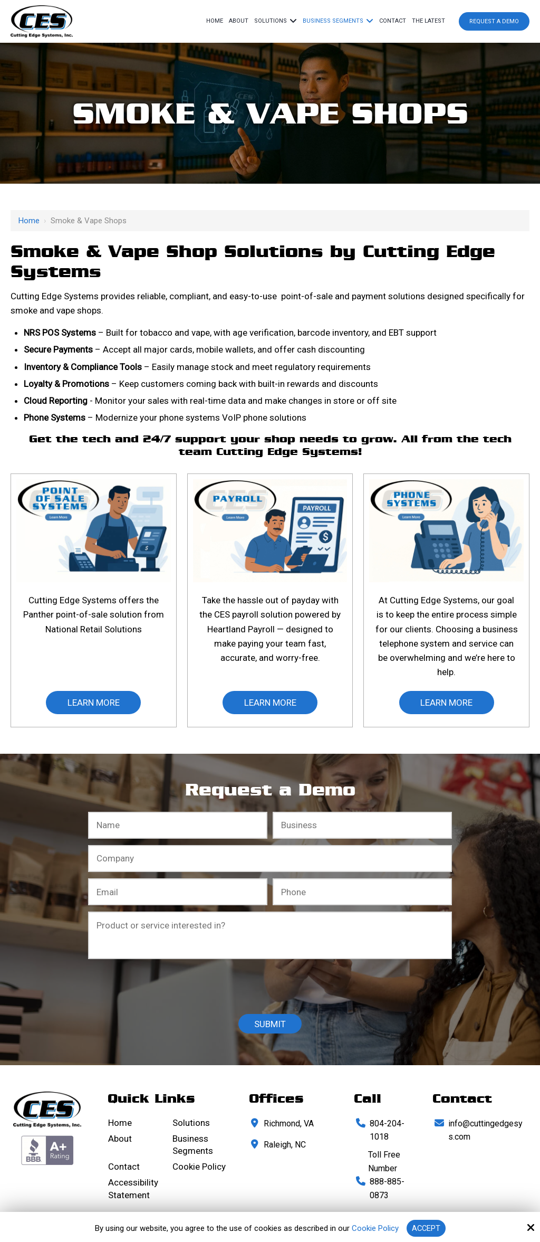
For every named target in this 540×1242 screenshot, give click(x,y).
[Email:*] (177, 891)
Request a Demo (494, 21)
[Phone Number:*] (362, 891)
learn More (94, 702)
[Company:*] (270, 858)
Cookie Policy (374, 1228)
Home (29, 220)
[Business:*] (362, 825)
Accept (426, 1228)
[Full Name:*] (177, 825)
